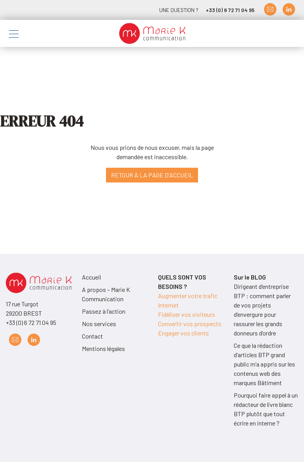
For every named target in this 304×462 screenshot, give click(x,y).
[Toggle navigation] (13, 35)
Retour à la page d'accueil (152, 175)
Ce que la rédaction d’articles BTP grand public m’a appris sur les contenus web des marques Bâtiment (264, 364)
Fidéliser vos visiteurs (186, 314)
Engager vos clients (183, 333)
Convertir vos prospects (189, 323)
